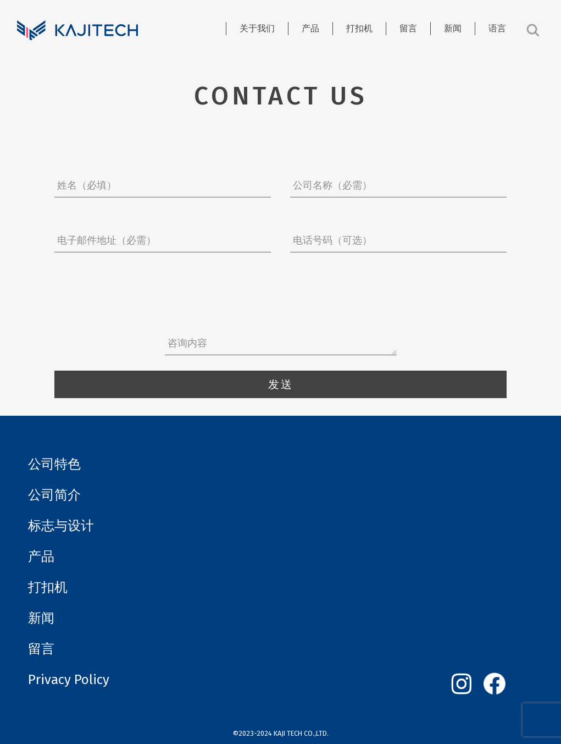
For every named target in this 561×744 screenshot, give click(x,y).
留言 (408, 28)
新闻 (453, 28)
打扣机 (359, 28)
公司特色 (54, 464)
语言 (497, 28)
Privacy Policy (68, 679)
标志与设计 (61, 525)
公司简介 (54, 495)
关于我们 (257, 28)
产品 (310, 28)
